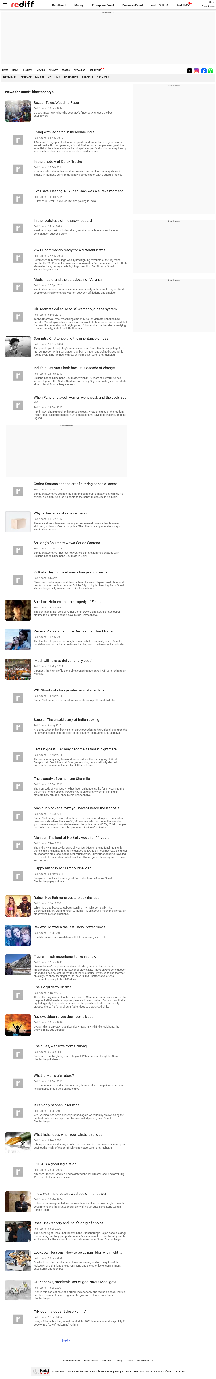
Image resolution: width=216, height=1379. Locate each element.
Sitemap (127, 1371)
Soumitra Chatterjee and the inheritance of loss (71, 338)
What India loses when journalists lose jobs (68, 1134)
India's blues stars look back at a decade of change (74, 368)
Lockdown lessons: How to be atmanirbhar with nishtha (78, 1252)
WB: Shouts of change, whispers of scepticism (71, 690)
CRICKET (53, 70)
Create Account (208, 6)
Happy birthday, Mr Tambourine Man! (63, 868)
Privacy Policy (114, 1371)
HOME (5, 70)
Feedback (139, 1371)
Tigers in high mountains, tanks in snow (65, 956)
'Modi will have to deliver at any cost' (63, 661)
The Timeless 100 (145, 1360)
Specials (87, 77)
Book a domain (91, 1360)
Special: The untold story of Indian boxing (66, 720)
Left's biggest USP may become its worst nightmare (75, 749)
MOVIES (41, 70)
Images (39, 77)
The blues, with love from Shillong (60, 1046)
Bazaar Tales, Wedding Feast (56, 102)
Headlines (10, 77)
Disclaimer (99, 1371)
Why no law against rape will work (60, 513)
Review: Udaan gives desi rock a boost (64, 1016)
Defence (26, 77)
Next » (66, 1340)
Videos (129, 1360)
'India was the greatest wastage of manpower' (70, 1193)
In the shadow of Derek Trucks (58, 161)
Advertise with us (82, 1371)
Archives (103, 77)
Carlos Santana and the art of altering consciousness (76, 484)
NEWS (15, 70)
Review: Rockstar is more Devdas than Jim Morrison (75, 631)
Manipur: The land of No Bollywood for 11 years (71, 837)
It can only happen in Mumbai (57, 1105)
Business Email (132, 5)
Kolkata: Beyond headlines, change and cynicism (72, 572)
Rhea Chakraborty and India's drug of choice (68, 1223)
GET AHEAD (79, 70)
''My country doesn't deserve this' (60, 1311)
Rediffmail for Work (71, 1360)
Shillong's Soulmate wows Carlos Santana (67, 543)
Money (79, 5)
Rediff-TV (183, 5)
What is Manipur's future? (54, 1075)
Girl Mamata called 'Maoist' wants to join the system (75, 309)
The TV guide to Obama (52, 987)
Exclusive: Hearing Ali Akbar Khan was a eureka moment (78, 191)
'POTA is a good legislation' (55, 1164)
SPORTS (66, 70)
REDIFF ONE (95, 70)
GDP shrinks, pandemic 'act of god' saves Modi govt (75, 1282)
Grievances (179, 1371)
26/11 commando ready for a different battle (69, 250)
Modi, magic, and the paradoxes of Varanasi (68, 279)
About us (150, 1371)
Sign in (212, 2)
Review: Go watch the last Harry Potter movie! (70, 927)
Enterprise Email (103, 5)
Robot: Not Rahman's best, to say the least (67, 897)
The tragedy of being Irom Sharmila (62, 778)
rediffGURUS (159, 5)
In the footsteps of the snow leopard (63, 220)
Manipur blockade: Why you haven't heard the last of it (76, 808)
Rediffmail (59, 5)
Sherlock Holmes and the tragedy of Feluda (68, 602)
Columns (54, 77)
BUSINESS (27, 70)
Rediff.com (66, 1371)
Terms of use (164, 1371)
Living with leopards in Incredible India (64, 132)
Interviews (70, 77)
